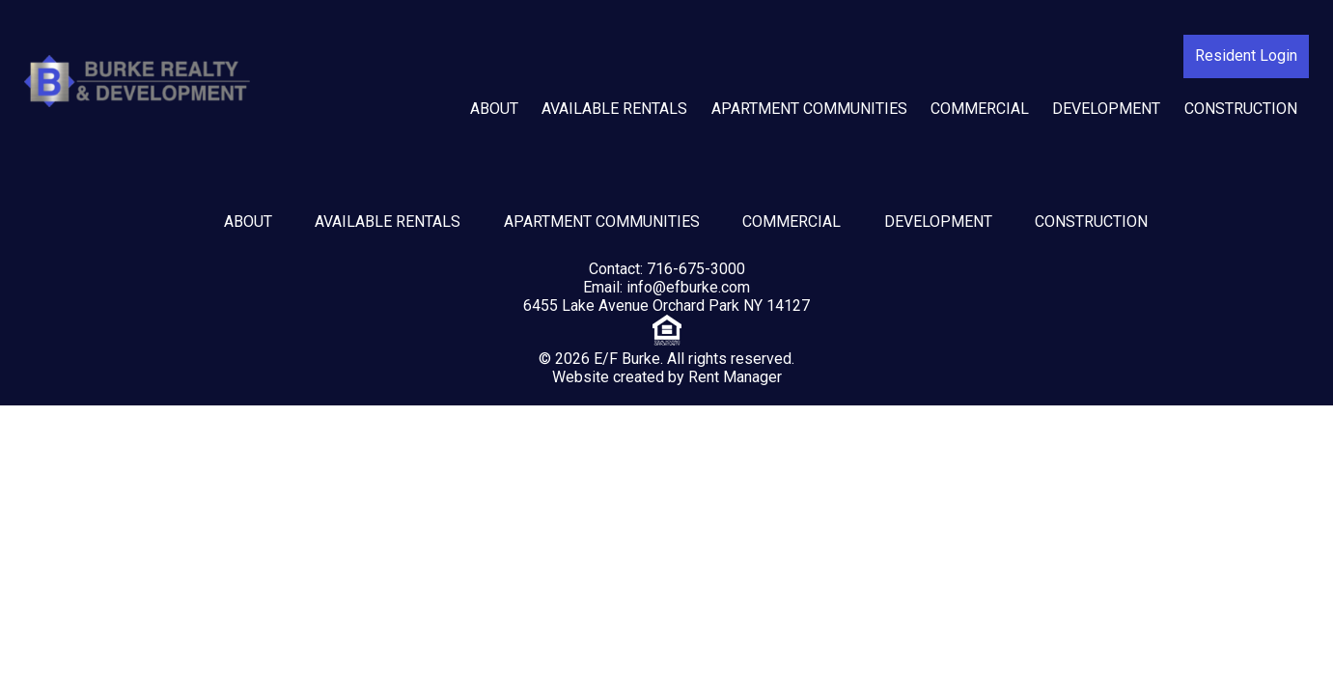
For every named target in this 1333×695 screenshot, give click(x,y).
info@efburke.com (688, 287)
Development (1106, 108)
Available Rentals (614, 108)
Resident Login (1246, 55)
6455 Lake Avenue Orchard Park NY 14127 (666, 305)
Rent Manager (735, 377)
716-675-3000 (696, 269)
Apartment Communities (809, 108)
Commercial (979, 108)
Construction (1240, 108)
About (494, 108)
